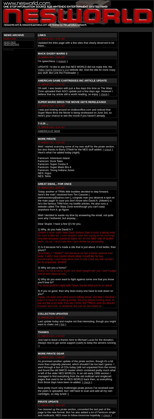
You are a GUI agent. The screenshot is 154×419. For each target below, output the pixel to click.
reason (62, 61)
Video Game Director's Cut (53, 69)
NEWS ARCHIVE (11, 44)
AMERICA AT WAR (49, 131)
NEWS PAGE (10, 42)
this (63, 324)
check (104, 94)
